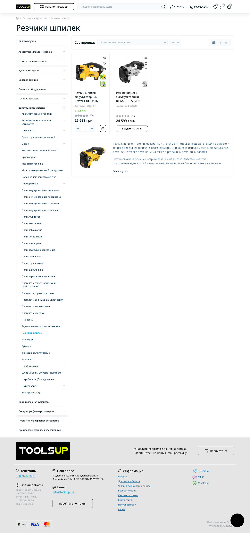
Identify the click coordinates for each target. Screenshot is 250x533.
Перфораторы (30, 183)
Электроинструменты (35, 18)
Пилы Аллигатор (31, 216)
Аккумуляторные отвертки (37, 113)
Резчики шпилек (32, 333)
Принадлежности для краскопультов (40, 430)
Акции (121, 509)
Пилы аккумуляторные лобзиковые (42, 196)
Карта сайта (125, 500)
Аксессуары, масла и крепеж (35, 51)
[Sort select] (132, 42)
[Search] (163, 7)
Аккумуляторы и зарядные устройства (37, 122)
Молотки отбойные (32, 163)
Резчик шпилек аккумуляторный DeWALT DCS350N (128, 97)
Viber (198, 477)
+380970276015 (26, 476)
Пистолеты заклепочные (36, 306)
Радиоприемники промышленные (41, 326)
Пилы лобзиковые (32, 230)
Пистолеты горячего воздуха (38, 293)
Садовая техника (28, 79)
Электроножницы (31, 392)
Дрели (25, 143)
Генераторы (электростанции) (36, 411)
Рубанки (26, 346)
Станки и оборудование (32, 89)
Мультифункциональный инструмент (42, 170)
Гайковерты (28, 130)
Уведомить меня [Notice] (132, 128)
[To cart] (103, 128)
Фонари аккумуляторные (36, 352)
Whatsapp (200, 483)
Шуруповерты (30, 386)
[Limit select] (175, 42)
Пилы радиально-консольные (38, 249)
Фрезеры (27, 359)
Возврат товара (127, 490)
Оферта (122, 476)
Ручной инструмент (30, 70)
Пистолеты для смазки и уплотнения (42, 299)
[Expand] (64, 51)
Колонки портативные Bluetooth (40, 150)
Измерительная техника (33, 61)
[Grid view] (214, 42)
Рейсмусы (27, 339)
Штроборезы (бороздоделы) (38, 379)
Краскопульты (30, 157)
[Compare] (104, 69)
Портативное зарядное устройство (39, 420)
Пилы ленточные (31, 223)
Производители (127, 504)
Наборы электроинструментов (39, 177)
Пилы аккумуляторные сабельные (41, 210)
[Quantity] (85, 128)
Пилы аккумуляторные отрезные (40, 203)
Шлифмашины (30, 366)
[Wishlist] (104, 63)
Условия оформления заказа (134, 486)
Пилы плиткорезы (32, 243)
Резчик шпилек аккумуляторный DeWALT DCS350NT (87, 97)
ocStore (229, 522)
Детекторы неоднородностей (38, 137)
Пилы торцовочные (33, 263)
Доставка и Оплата (129, 481)
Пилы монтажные (32, 236)
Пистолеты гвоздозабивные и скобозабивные (38, 284)
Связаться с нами (128, 495)
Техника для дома (29, 98)
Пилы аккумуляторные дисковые (40, 190)
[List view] (220, 42)
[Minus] (78, 128)
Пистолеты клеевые (33, 313)
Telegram (200, 471)
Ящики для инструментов (34, 402)
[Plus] (92, 128)
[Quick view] (104, 57)
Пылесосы (27, 319)
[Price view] (226, 42)
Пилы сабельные (31, 256)
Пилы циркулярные (32, 269)
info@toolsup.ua (63, 492)
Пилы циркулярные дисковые (38, 276)
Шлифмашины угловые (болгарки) (41, 372)
